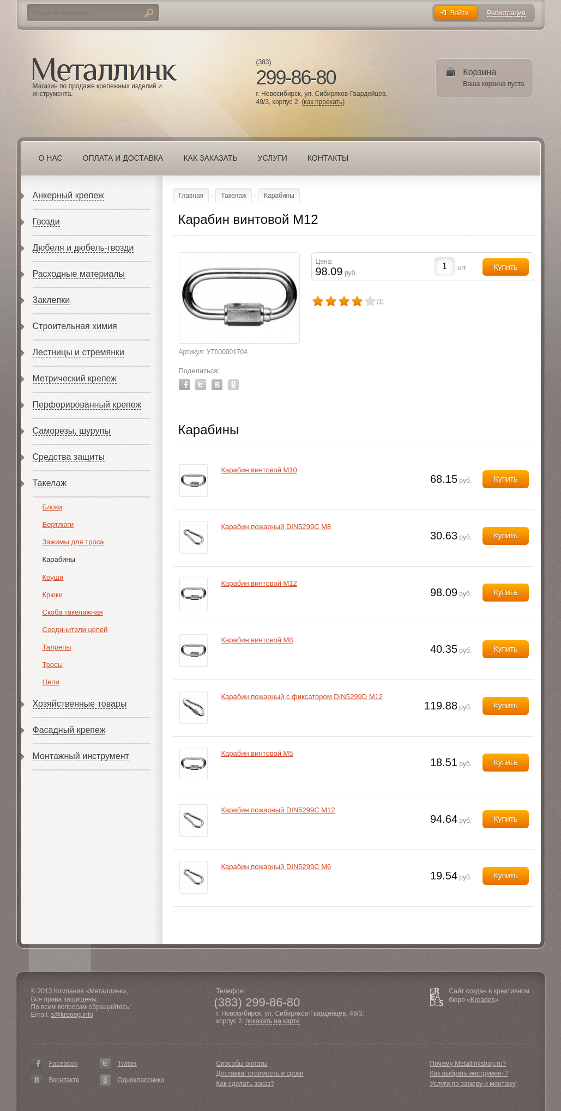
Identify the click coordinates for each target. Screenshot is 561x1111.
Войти (459, 13)
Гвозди (46, 221)
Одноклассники (141, 1080)
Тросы (53, 664)
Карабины (59, 559)
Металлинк (105, 70)
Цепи (51, 682)
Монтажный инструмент (81, 756)
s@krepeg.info (72, 1014)
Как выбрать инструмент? (469, 1073)
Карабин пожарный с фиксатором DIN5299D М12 (302, 697)
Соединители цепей (75, 630)
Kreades (482, 1000)
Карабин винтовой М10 (259, 470)
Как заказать (210, 158)
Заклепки (51, 300)
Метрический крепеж (75, 378)
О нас (51, 158)
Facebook (184, 384)
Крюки (53, 595)
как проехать (323, 102)
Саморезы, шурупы (72, 430)
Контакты (328, 158)
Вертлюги (58, 524)
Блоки (52, 507)
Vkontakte (217, 384)
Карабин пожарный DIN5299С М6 (276, 867)
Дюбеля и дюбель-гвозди (83, 247)
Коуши (53, 577)
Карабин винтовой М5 (257, 753)
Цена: (324, 261)
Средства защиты (69, 457)
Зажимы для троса (73, 542)
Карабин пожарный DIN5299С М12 (278, 810)
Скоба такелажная (73, 612)
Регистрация (506, 13)
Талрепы (57, 647)
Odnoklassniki (233, 384)
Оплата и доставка (123, 158)
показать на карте (272, 1021)
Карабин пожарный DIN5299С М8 (276, 527)
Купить (505, 479)
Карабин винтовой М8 (257, 640)
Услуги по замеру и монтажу (473, 1084)
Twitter (200, 384)
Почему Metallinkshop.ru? (468, 1063)
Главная (191, 195)
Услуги (272, 158)
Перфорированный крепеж (87, 404)
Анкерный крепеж (68, 195)
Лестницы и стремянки (79, 352)
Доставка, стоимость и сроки (260, 1073)
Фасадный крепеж (69, 729)
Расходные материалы (79, 273)
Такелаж (50, 483)
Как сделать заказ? (245, 1084)
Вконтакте (64, 1080)
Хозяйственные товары (80, 703)
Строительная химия (75, 326)
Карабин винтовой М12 (259, 583)
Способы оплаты (242, 1063)
